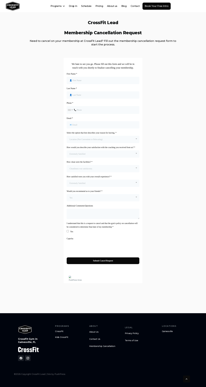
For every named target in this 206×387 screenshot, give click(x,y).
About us (112, 6)
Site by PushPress (56, 374)
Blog (124, 6)
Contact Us (94, 339)
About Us (94, 332)
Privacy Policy (132, 333)
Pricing (99, 6)
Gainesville (167, 331)
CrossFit (59, 331)
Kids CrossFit (61, 337)
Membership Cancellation (102, 346)
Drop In (73, 6)
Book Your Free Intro (157, 6)
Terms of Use (131, 340)
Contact (135, 6)
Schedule (86, 6)
